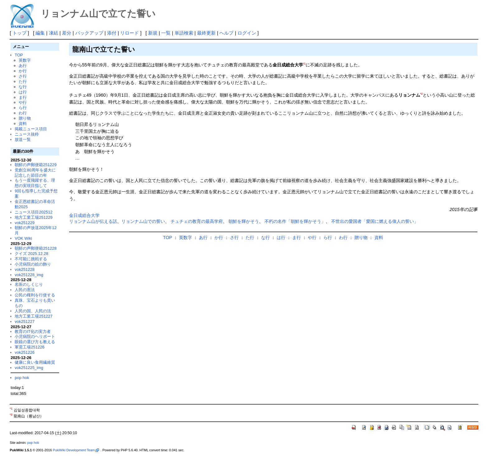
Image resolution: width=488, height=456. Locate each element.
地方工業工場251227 (33, 316)
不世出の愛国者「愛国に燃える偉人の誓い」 (374, 221)
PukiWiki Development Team (76, 450)
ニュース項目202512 (33, 212)
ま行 (23, 97)
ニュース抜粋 (27, 134)
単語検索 (184, 33)
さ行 (23, 76)
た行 (23, 81)
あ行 (23, 65)
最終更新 (206, 33)
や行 (23, 102)
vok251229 (25, 222)
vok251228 (25, 269)
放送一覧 (23, 139)
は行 (23, 92)
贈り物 (25, 118)
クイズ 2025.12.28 (31, 253)
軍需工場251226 (29, 347)
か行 (23, 71)
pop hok (22, 377)
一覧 (166, 33)
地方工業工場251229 (33, 217)
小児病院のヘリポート (35, 336)
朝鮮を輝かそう (243, 221)
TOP (19, 55)
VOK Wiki (23, 238)
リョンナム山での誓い (143, 221)
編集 (40, 33)
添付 (111, 33)
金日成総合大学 (84, 215)
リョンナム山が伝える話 (93, 221)
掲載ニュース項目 (31, 129)
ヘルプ (226, 33)
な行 (23, 86)
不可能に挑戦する (31, 259)
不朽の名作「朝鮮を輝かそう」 (295, 221)
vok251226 (25, 352)
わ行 (23, 113)
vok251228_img (29, 274)
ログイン (246, 33)
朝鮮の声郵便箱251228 (35, 248)
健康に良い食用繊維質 (35, 362)
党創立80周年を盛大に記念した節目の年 (35, 173)
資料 (23, 123)
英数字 (25, 60)
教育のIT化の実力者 (33, 331)
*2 (421, 93)
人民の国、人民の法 (33, 311)
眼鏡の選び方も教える (35, 341)
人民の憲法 (25, 289)
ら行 (23, 107)
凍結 (53, 33)
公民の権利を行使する (35, 295)
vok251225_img (29, 367)
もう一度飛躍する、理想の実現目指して (35, 183)
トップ (19, 33)
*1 (304, 63)
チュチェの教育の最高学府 (197, 221)
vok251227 (25, 321)
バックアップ (89, 33)
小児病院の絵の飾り (33, 264)
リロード (129, 33)
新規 (152, 33)
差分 (66, 33)
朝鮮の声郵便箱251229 (35, 164)
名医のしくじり (29, 284)
